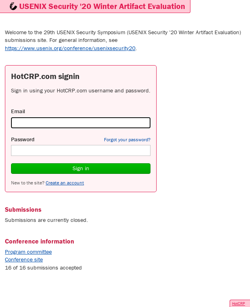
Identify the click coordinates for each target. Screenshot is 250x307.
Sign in (81, 168)
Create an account (65, 183)
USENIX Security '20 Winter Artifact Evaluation (102, 6)
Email (18, 111)
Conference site (24, 259)
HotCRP (238, 303)
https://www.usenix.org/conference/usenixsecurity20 (70, 48)
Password (23, 139)
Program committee (28, 251)
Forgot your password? (127, 139)
